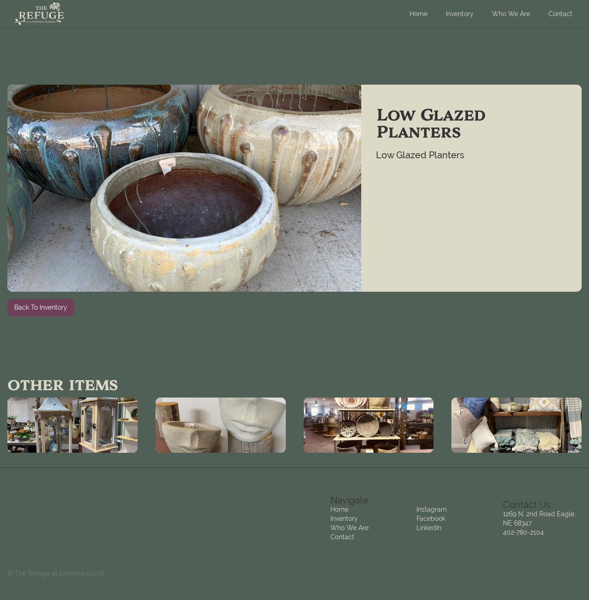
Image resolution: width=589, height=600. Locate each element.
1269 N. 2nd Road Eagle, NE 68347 (539, 518)
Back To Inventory (40, 307)
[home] (39, 14)
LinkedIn (428, 527)
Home (418, 13)
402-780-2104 (523, 532)
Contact (560, 13)
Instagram (431, 509)
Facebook (430, 518)
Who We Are (511, 13)
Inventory (460, 13)
